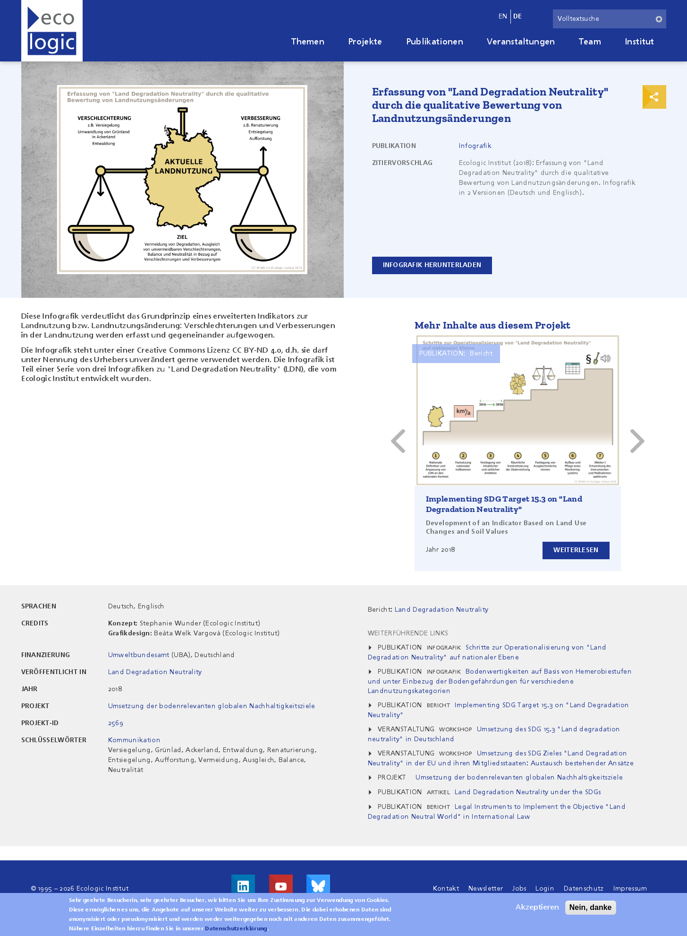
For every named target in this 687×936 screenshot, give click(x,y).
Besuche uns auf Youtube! (281, 886)
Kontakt (446, 888)
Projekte (365, 42)
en (503, 16)
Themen (307, 42)
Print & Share (654, 97)
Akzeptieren (537, 907)
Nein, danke (590, 907)
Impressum (630, 888)
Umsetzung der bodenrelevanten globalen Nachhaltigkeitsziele (211, 706)
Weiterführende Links (408, 633)
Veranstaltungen (521, 42)
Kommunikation (134, 740)
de (517, 16)
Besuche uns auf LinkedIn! (243, 886)
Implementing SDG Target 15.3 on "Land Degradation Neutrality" (504, 504)
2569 (115, 723)
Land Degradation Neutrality (155, 672)
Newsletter (485, 888)
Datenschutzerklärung (236, 929)
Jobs (519, 888)
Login (544, 888)
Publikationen (434, 42)
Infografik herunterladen (432, 265)
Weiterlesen (575, 550)
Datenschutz (584, 888)
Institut (639, 42)
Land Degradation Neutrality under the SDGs (528, 792)
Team (590, 42)
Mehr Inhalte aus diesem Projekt (493, 325)
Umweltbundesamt (139, 655)
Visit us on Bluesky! (318, 886)
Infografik (475, 146)
